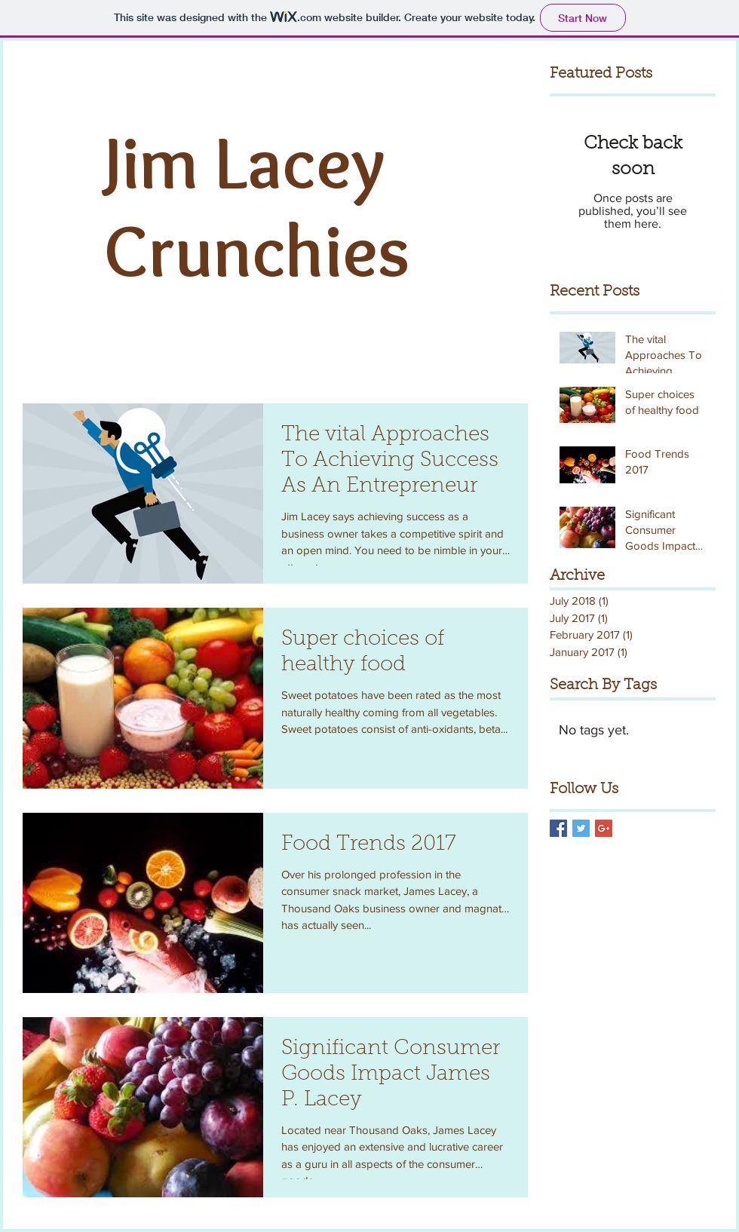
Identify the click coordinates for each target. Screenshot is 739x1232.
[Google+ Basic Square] (603, 828)
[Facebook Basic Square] (558, 828)
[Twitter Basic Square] (581, 828)
